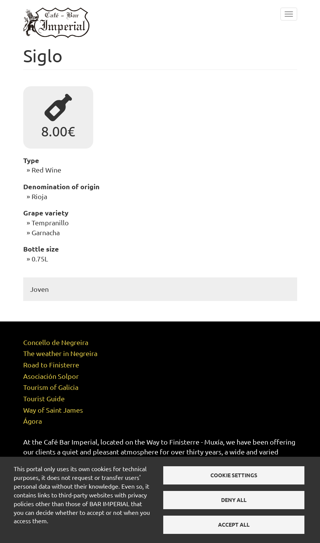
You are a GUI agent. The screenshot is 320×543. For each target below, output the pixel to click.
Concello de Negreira (55, 335)
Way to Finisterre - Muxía (184, 435)
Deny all (234, 499)
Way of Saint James (53, 403)
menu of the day (213, 455)
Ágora (32, 414)
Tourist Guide (44, 392)
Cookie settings (233, 475)
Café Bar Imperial (70, 435)
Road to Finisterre (51, 358)
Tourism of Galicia (50, 380)
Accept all (234, 524)
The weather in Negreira (60, 346)
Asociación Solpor (51, 369)
